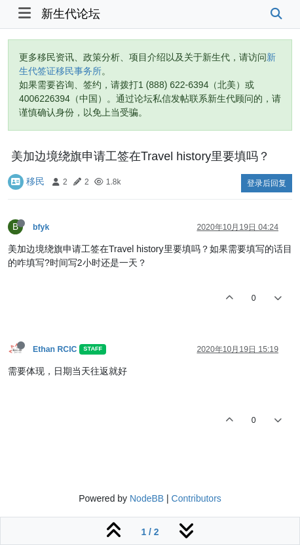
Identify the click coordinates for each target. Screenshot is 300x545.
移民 (35, 181)
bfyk (41, 227)
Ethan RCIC (55, 349)
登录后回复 (266, 183)
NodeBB (147, 498)
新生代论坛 (70, 13)
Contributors (196, 498)
